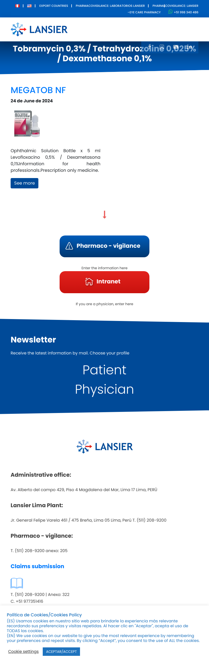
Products (111, 25)
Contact (176, 25)
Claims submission (37, 566)
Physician (104, 389)
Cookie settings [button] (23, 651)
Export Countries (53, 6)
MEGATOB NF (38, 90)
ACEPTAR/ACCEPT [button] (61, 651)
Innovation (144, 25)
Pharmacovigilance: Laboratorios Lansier (110, 6)
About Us (83, 29)
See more (24, 183)
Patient (104, 370)
